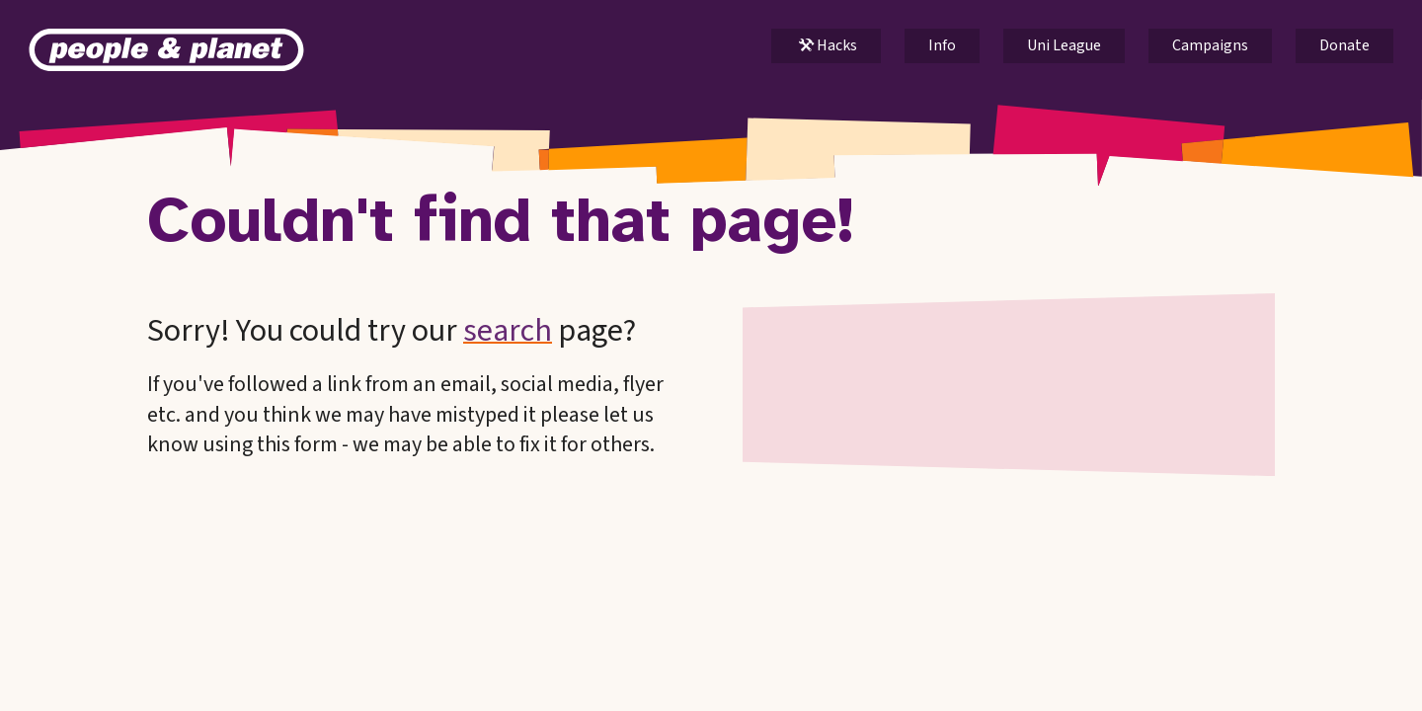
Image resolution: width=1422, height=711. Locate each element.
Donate (1344, 45)
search (507, 331)
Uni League (1064, 45)
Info (942, 45)
